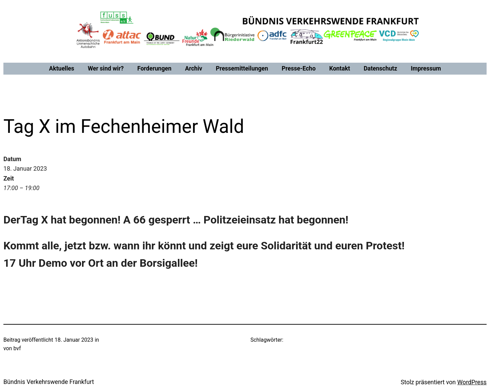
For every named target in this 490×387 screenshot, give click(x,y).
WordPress (472, 382)
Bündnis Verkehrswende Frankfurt (48, 381)
